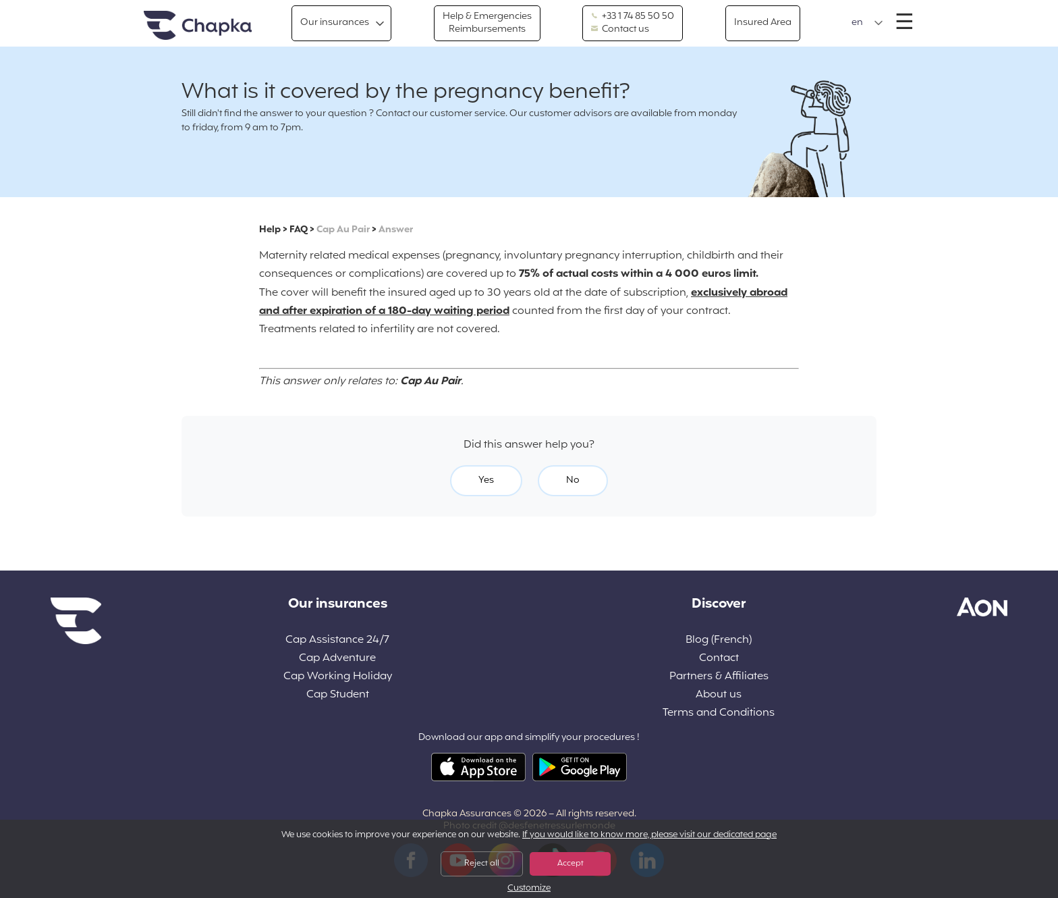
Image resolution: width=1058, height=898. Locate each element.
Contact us (620, 30)
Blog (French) (719, 640)
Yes (486, 480)
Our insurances (334, 23)
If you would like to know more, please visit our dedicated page (649, 835)
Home (198, 26)
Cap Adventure (337, 659)
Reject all (481, 863)
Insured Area (762, 23)
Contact (719, 659)
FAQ (298, 230)
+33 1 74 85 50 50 (632, 17)
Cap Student (337, 695)
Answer (396, 230)
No (573, 480)
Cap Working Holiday (337, 677)
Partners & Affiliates (719, 677)
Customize (529, 889)
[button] (867, 23)
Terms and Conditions (719, 713)
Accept (570, 863)
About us (719, 695)
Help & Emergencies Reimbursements (487, 22)
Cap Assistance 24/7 (337, 640)
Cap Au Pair (343, 230)
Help (270, 230)
